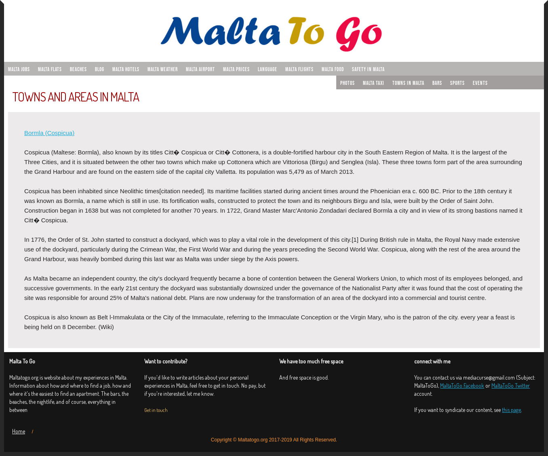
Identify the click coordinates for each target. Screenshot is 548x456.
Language (267, 69)
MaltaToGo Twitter (510, 385)
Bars (437, 83)
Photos (347, 83)
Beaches (78, 69)
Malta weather (163, 69)
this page (511, 409)
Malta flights (299, 69)
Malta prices (236, 69)
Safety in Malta (368, 69)
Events (480, 83)
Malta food (333, 69)
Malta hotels (125, 69)
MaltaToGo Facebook (462, 385)
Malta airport (200, 69)
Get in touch (156, 410)
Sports (457, 83)
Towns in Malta (408, 83)
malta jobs (19, 69)
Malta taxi (373, 83)
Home (18, 431)
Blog (99, 69)
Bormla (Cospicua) (49, 132)
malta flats (50, 69)
